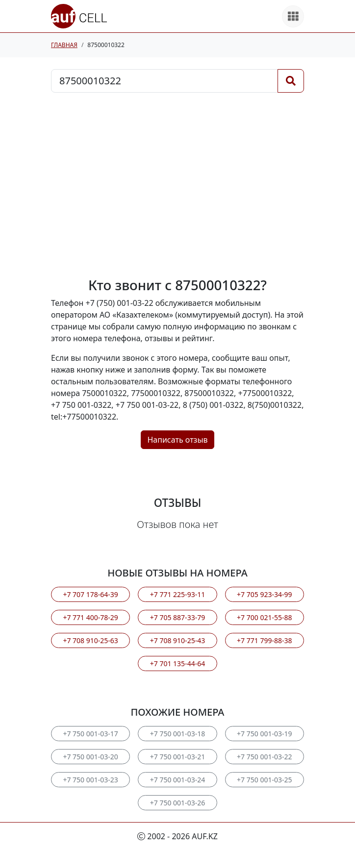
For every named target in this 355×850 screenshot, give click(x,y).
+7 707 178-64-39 (90, 594)
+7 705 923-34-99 (264, 594)
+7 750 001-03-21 (177, 756)
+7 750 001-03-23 (90, 779)
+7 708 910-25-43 (177, 640)
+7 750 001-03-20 (90, 756)
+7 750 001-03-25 (264, 779)
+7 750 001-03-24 (177, 779)
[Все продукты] (293, 16)
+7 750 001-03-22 (264, 756)
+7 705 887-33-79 (177, 617)
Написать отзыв (177, 439)
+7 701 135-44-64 (177, 663)
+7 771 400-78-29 (90, 617)
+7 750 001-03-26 (177, 802)
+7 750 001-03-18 (177, 733)
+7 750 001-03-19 (264, 733)
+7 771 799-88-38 (264, 640)
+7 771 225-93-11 (177, 594)
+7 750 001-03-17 (90, 733)
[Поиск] (291, 81)
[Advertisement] (177, 184)
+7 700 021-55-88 (264, 617)
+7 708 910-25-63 (90, 640)
